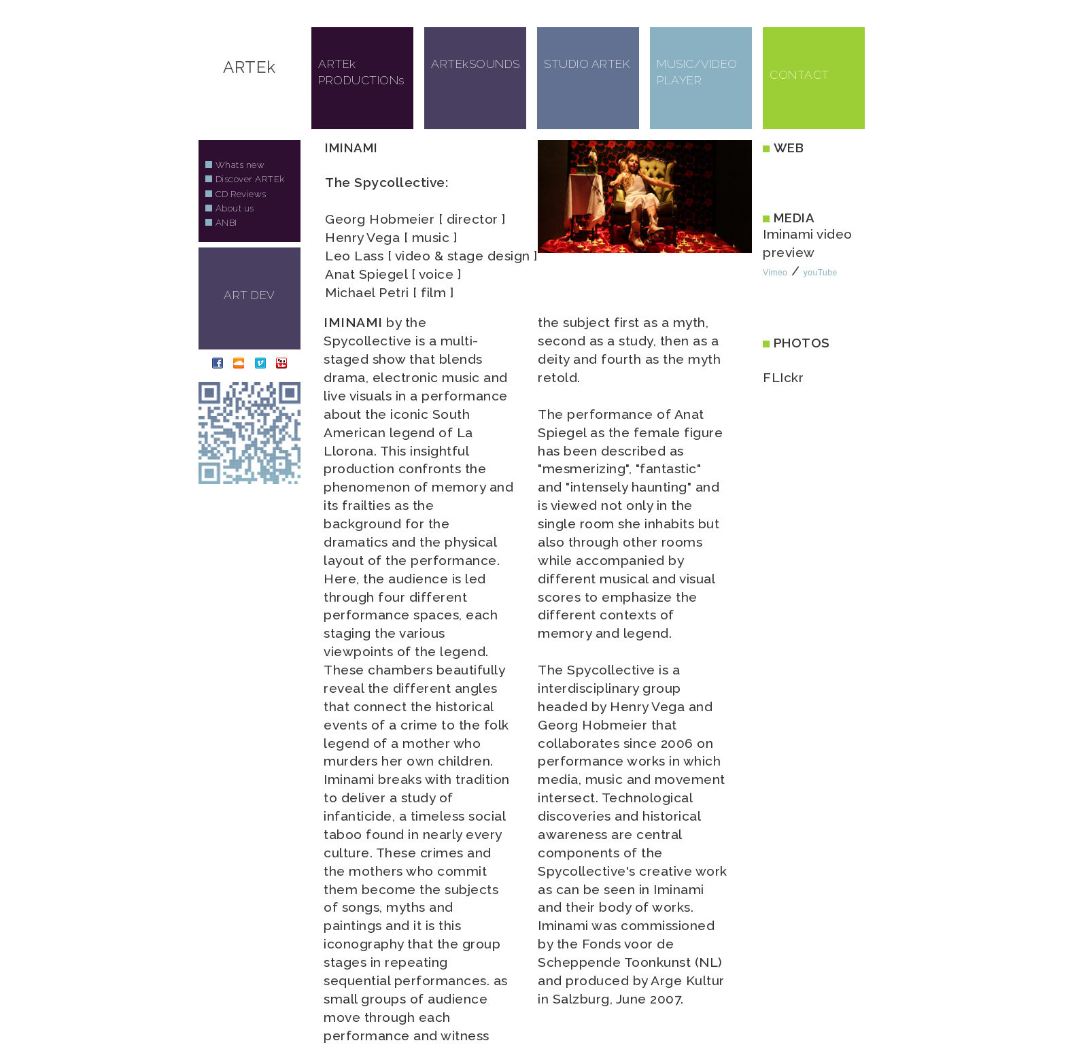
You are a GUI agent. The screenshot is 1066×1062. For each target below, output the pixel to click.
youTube (821, 272)
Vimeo (775, 272)
